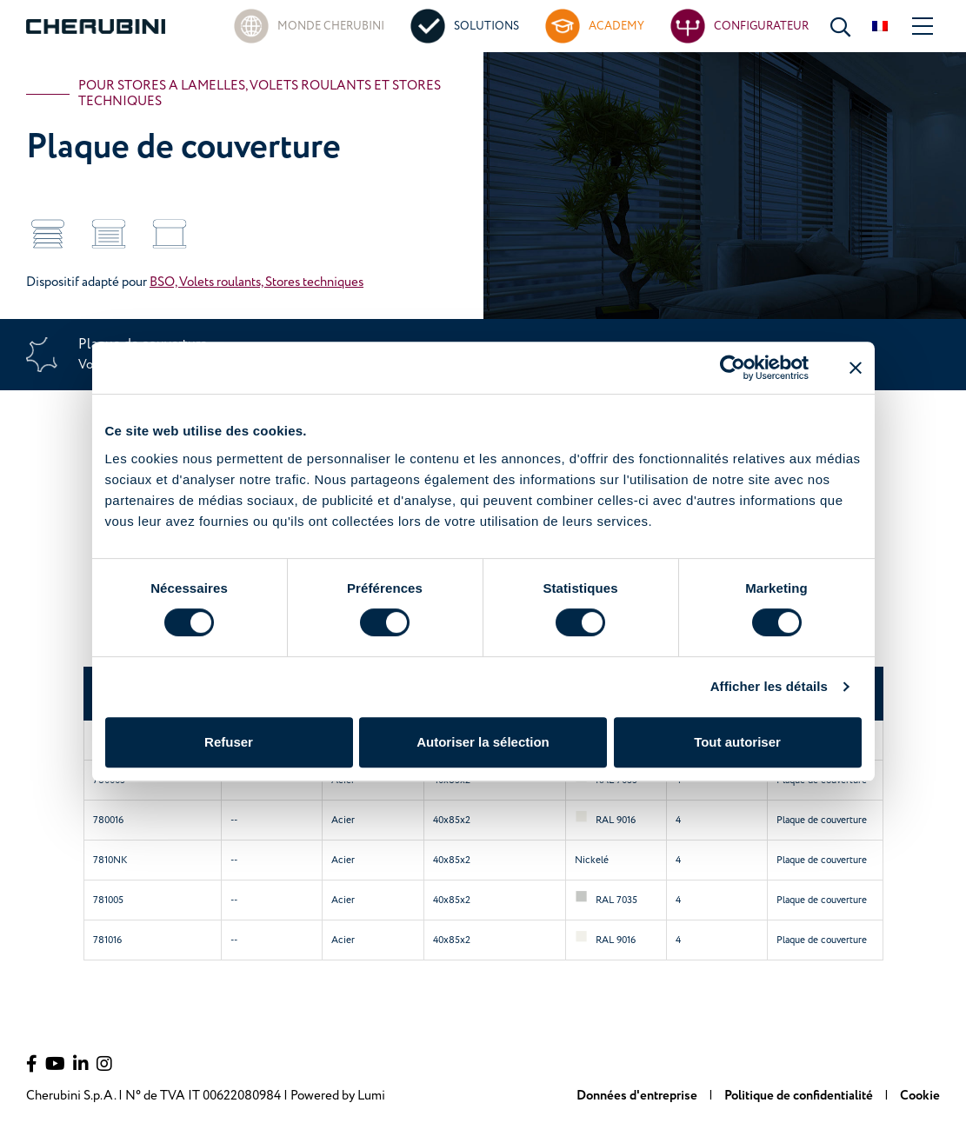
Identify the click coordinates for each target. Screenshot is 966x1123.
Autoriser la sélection (483, 741)
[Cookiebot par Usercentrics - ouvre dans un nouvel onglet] (732, 368)
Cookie (920, 1095)
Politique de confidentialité (800, 1095)
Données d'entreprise (638, 1095)
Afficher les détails (769, 686)
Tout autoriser (737, 741)
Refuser (228, 741)
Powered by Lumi (337, 1095)
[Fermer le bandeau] (855, 368)
